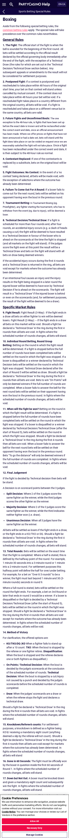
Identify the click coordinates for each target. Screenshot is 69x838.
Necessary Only (34, 830)
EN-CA (62, 4)
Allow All (34, 823)
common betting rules (15, 30)
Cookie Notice (8, 813)
